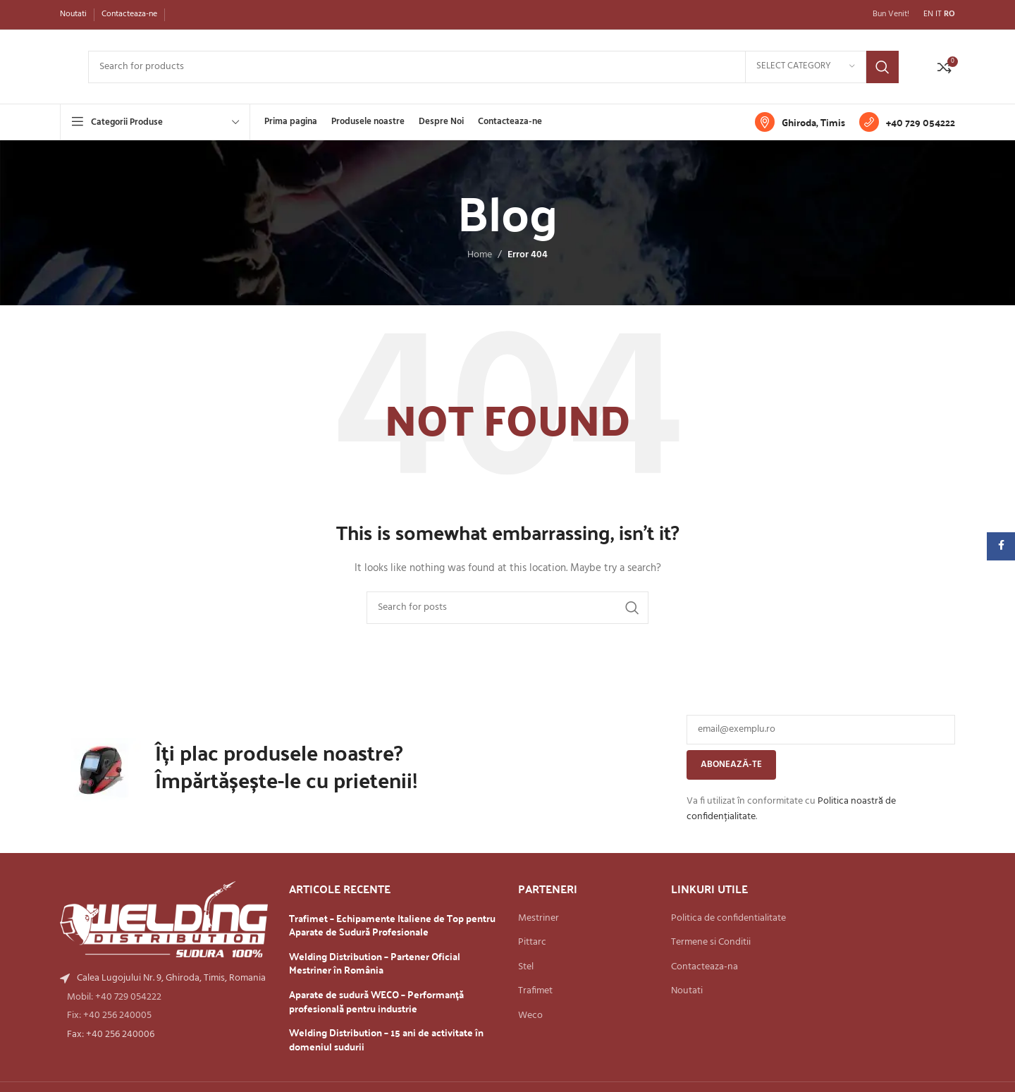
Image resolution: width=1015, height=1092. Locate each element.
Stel (526, 967)
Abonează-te (731, 764)
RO (949, 14)
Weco (530, 1016)
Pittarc (532, 942)
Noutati (687, 991)
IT (938, 14)
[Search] (493, 67)
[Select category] (805, 66)
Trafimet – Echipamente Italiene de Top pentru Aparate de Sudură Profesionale (392, 925)
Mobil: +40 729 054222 (114, 997)
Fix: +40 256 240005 (109, 1015)
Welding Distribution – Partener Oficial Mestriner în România (374, 963)
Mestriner (538, 919)
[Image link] (164, 920)
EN (928, 14)
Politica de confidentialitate (728, 919)
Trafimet (535, 991)
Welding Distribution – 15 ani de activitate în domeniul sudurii (386, 1039)
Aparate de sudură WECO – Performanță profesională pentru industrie (376, 1001)
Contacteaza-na (704, 967)
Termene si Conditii (711, 942)
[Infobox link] (800, 122)
